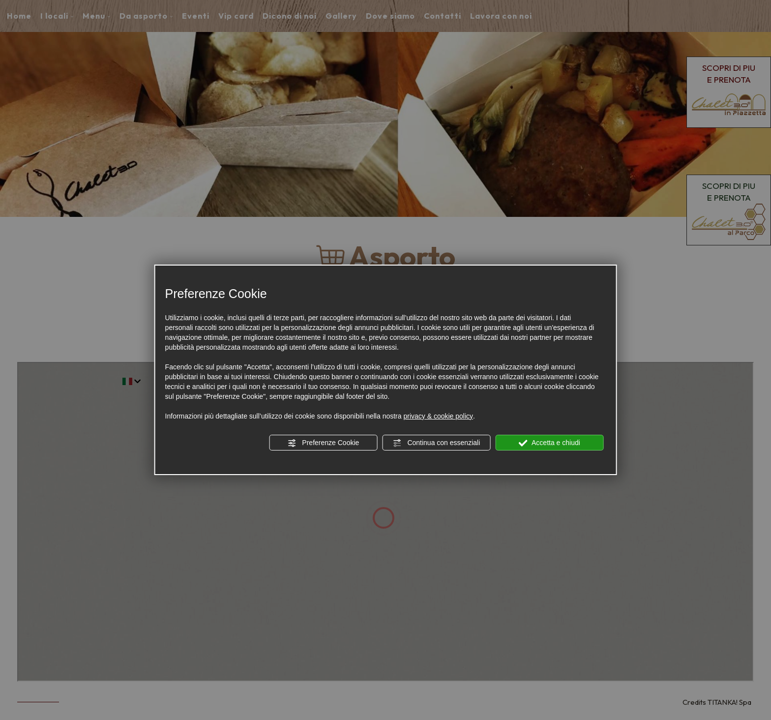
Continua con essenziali (436, 443)
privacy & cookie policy (438, 416)
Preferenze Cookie (323, 443)
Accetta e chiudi (549, 443)
